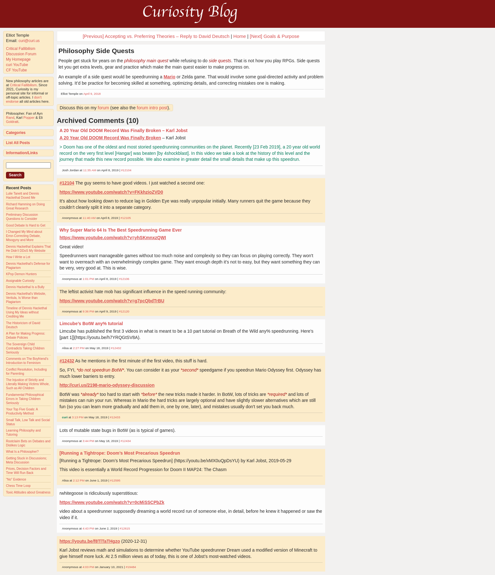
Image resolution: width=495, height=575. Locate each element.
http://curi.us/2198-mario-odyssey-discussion (106, 385)
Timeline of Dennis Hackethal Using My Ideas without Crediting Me (26, 312)
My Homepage (18, 59)
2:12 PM (79, 480)
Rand (10, 117)
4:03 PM (88, 567)
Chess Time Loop (18, 485)
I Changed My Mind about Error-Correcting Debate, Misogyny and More (24, 236)
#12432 (116, 348)
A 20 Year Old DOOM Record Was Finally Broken (110, 137)
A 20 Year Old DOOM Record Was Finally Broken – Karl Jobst (123, 130)
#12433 (115, 417)
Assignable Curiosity (20, 280)
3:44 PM (88, 441)
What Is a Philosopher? (22, 451)
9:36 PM (88, 311)
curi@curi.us (29, 41)
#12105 (126, 218)
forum (103, 107)
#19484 (131, 567)
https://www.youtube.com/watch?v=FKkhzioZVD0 (111, 192)
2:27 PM (79, 348)
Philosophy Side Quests (96, 50)
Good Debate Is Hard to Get (25, 225)
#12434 (126, 441)
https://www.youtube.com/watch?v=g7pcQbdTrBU (111, 300)
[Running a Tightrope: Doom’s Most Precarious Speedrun (119, 453)
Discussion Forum (21, 54)
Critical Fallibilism (20, 48)
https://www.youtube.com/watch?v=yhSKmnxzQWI (112, 237)
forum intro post (152, 107)
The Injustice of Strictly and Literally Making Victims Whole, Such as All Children (28, 384)
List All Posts (18, 143)
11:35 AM (89, 170)
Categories (16, 132)
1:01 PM (88, 279)
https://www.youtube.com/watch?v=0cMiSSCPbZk (111, 502)
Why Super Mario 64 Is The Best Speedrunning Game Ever (120, 230)
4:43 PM (88, 528)
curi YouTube (17, 65)
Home (239, 36)
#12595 (115, 480)
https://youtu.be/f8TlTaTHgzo (89, 541)
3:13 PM (78, 417)
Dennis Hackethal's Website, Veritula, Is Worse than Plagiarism (26, 298)
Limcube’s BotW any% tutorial (91, 323)
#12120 (124, 311)
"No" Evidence (16, 479)
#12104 (126, 170)
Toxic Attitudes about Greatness (28, 492)
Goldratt (12, 122)
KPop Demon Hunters (21, 274)
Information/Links (22, 153)
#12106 (124, 279)
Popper (28, 117)
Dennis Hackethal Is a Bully (25, 287)
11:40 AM (89, 218)
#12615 (125, 528)
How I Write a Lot (18, 257)
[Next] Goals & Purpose (274, 36)
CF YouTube (16, 70)
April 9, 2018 (92, 93)
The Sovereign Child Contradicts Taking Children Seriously (25, 348)
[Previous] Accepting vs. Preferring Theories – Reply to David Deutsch (156, 36)
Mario (169, 76)
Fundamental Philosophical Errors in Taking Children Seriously (25, 399)
